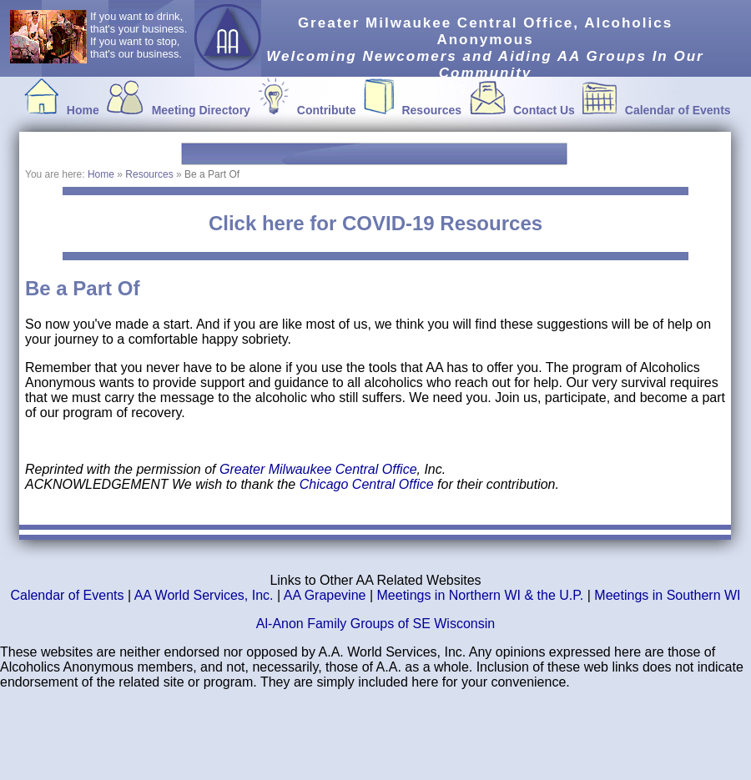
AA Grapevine (325, 595)
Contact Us (544, 110)
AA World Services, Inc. (204, 595)
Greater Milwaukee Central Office (318, 469)
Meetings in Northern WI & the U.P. (480, 595)
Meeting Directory (201, 110)
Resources (431, 110)
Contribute (326, 110)
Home (83, 110)
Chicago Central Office (368, 484)
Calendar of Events (678, 110)
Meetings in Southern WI (667, 595)
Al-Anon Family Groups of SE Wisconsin (375, 623)
